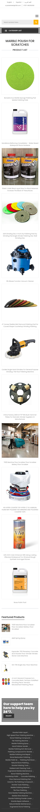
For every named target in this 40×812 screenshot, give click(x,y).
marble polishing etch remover (20, 749)
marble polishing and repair (20, 754)
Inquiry (9, 716)
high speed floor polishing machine (20, 735)
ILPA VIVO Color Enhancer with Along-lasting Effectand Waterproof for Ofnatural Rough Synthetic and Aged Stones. (20, 557)
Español (18, 2)
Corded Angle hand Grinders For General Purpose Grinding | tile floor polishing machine (20, 370)
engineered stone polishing (20, 807)
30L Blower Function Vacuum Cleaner (20, 281)
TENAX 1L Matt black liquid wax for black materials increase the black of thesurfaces (20, 189)
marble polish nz (11, 760)
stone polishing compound (20, 738)
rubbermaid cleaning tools (20, 768)
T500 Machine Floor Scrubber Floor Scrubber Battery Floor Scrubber (20, 463)
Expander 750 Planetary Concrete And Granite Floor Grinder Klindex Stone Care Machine (25, 653)
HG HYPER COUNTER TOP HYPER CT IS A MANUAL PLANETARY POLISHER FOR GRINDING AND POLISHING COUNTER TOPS (20, 509)
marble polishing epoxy (20, 743)
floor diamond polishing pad (20, 779)
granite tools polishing (20, 785)
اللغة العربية (28, 2)
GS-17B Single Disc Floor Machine (24, 665)
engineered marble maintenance (20, 771)
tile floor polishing (20, 790)
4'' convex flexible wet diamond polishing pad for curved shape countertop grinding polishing (20, 325)
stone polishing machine (20, 774)
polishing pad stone (27, 760)
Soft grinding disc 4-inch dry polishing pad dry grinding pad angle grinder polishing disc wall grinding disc (20, 236)
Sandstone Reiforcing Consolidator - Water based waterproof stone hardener (20, 144)
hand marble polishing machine (20, 793)
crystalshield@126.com (13, 5)
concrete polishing (28, 776)
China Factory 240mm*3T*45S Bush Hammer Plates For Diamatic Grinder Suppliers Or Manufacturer (19, 417)
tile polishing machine (20, 741)
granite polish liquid (19, 732)
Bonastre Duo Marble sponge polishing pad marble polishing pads (20, 99)
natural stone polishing (20, 763)
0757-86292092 (28, 5)
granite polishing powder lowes (20, 798)
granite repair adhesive (20, 801)
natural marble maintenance (20, 804)
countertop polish (11, 776)
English (9, 2)
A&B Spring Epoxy (18, 638)
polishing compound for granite (20, 752)
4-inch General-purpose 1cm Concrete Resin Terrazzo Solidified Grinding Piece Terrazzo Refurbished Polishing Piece (25, 681)
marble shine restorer (20, 796)
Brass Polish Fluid (20, 602)
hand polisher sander (20, 746)
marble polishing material (20, 787)
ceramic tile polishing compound (20, 782)
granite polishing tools (20, 765)
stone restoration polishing (20, 757)
